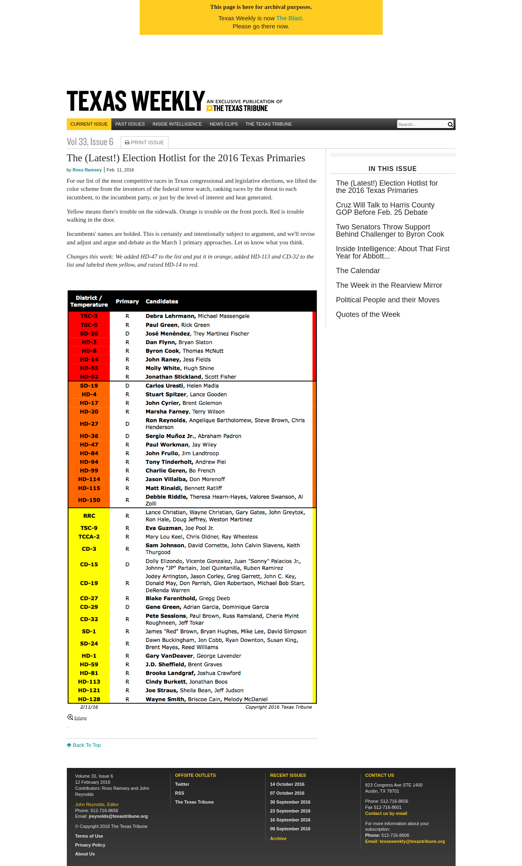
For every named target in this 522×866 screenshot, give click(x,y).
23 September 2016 (290, 810)
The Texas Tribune (268, 124)
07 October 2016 (287, 793)
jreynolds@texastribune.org (118, 816)
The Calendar (358, 271)
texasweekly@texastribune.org (412, 841)
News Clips (224, 124)
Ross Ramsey (87, 169)
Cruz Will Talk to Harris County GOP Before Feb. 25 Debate (385, 208)
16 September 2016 (290, 819)
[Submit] (450, 124)
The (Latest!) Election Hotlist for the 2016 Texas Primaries (387, 187)
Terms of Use (89, 836)
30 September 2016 (290, 802)
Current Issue (89, 124)
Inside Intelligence (177, 124)
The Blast (289, 18)
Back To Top (84, 745)
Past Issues (130, 124)
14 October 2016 (287, 784)
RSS (179, 793)
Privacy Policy (90, 844)
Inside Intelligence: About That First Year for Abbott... (393, 252)
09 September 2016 (290, 828)
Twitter (182, 784)
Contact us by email (386, 813)
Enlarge (81, 718)
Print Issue (143, 142)
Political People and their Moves (387, 300)
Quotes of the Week (368, 314)
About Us (85, 853)
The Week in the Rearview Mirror (389, 285)
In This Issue (393, 168)
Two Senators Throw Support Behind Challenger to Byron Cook (390, 230)
